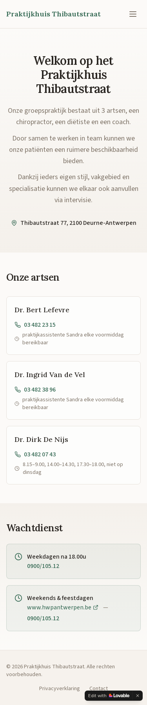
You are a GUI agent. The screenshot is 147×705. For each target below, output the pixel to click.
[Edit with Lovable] (108, 695)
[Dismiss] (137, 695)
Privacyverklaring (59, 689)
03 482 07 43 (35, 454)
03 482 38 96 (35, 389)
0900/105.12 (43, 566)
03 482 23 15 (35, 324)
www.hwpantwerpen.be (62, 607)
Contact (98, 689)
